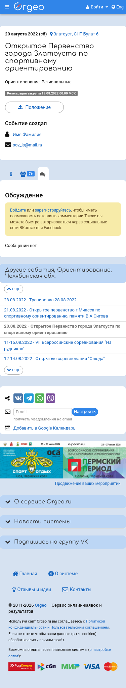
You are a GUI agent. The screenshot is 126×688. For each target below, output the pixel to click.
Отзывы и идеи (31, 589)
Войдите (18, 210)
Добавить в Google (44, 428)
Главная (24, 573)
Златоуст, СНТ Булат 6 (74, 33)
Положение (34, 107)
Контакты (76, 589)
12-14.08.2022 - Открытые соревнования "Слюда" (54, 358)
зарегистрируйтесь (53, 210)
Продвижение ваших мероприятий (88, 483)
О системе (63, 573)
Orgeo (41, 605)
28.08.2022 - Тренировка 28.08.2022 (40, 299)
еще (13, 288)
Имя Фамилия (27, 134)
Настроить (85, 411)
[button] (97, 7)
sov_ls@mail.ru (27, 144)
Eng (118, 6)
